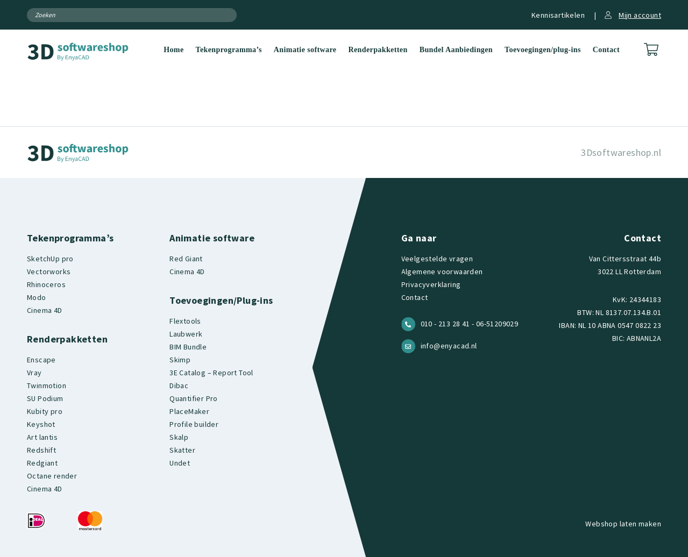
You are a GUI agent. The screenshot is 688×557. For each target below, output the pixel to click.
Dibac (178, 385)
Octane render (52, 476)
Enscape (41, 360)
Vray (34, 372)
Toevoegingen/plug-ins (543, 50)
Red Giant (186, 258)
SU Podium (45, 398)
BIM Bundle (188, 347)
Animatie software (305, 50)
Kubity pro (44, 411)
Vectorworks (48, 271)
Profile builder (193, 424)
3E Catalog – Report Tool (211, 372)
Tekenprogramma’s (229, 50)
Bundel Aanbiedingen (456, 50)
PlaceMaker (189, 411)
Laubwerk (185, 334)
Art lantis (42, 437)
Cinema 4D (44, 310)
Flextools (185, 321)
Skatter (182, 450)
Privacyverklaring (431, 284)
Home (173, 50)
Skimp (179, 360)
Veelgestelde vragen (437, 258)
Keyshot (41, 424)
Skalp (178, 437)
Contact (606, 50)
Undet (179, 463)
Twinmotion (46, 385)
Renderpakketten (377, 50)
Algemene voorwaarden (442, 271)
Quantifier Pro (193, 398)
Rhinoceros (46, 284)
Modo (36, 297)
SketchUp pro (50, 258)
